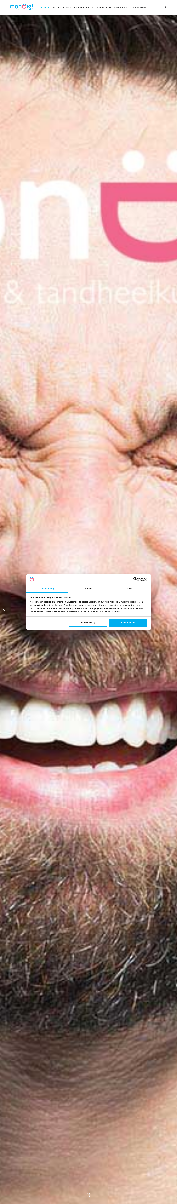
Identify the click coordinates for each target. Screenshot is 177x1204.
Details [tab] (88, 588)
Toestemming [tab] (47, 588)
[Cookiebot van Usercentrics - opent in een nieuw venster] (135, 579)
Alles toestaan (128, 622)
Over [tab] (129, 588)
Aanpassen (88, 622)
